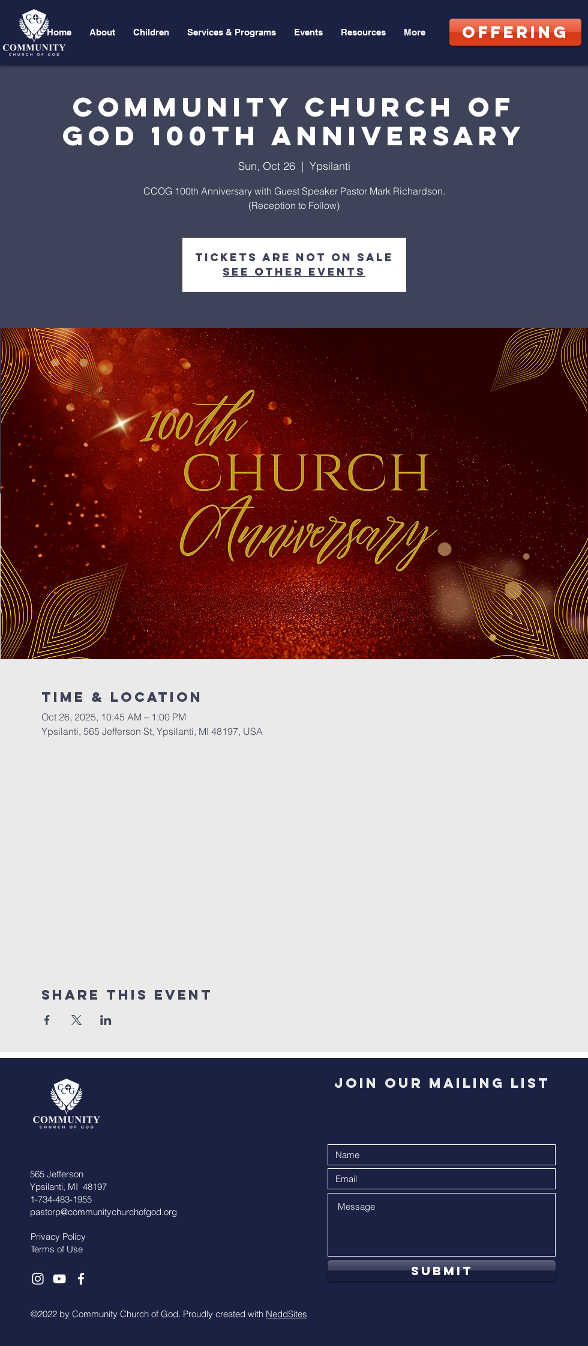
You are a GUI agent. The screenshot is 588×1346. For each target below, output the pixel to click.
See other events (294, 272)
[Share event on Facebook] (47, 1020)
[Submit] (442, 1270)
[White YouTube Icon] (59, 1279)
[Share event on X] (76, 1020)
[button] (102, 32)
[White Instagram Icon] (38, 1279)
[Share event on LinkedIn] (106, 1020)
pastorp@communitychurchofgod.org (103, 1212)
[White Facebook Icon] (81, 1279)
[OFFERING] (515, 32)
